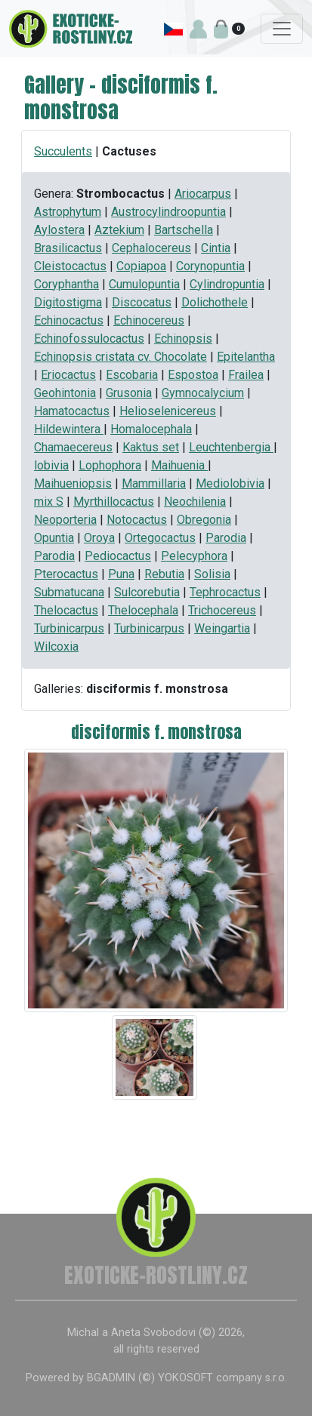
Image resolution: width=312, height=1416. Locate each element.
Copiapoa (141, 266)
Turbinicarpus (69, 628)
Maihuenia (179, 465)
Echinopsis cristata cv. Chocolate (120, 356)
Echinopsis (183, 338)
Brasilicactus (68, 248)
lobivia (51, 465)
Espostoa (193, 375)
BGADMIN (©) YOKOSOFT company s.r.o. (187, 1377)
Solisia (212, 574)
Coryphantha (66, 284)
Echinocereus (148, 320)
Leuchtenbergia (231, 447)
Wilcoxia (56, 646)
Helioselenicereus (167, 411)
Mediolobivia (230, 483)
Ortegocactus (160, 538)
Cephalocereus (151, 248)
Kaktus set (150, 447)
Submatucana (69, 592)
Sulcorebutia (147, 592)
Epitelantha (246, 356)
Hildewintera (68, 429)
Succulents (63, 151)
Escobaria (132, 375)
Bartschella (183, 230)
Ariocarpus (203, 193)
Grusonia (129, 393)
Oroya (99, 538)
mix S (48, 501)
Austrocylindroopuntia (168, 212)
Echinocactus (68, 320)
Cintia (215, 248)
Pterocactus (66, 574)
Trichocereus (222, 610)
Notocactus (137, 520)
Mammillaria (154, 483)
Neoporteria (65, 520)
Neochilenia (195, 501)
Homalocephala (151, 429)
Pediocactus (118, 556)
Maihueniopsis (73, 483)
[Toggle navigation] (282, 29)
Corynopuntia (210, 266)
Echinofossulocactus (89, 338)
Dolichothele (214, 302)
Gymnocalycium (203, 393)
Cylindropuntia (227, 284)
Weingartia (222, 628)
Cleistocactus (70, 266)
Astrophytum (67, 212)
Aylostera (59, 230)
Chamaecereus (73, 447)
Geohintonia (65, 393)
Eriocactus (68, 375)
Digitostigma (68, 302)
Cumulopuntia (144, 284)
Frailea (246, 375)
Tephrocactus (225, 592)
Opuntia (54, 538)
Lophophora (110, 465)
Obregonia (204, 520)
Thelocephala (143, 610)
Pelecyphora (194, 556)
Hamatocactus (72, 411)
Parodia (225, 538)
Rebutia (164, 574)
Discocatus (141, 302)
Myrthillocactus (113, 501)
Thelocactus (66, 610)
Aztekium (119, 230)
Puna (121, 574)
